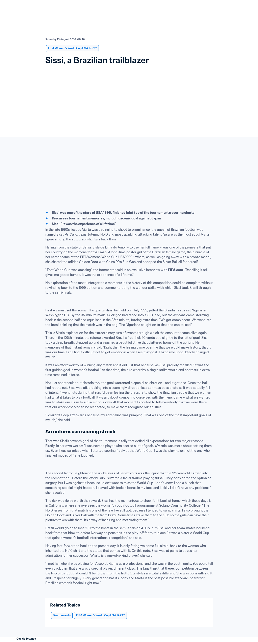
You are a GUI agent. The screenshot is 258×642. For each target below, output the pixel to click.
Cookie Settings (26, 638)
